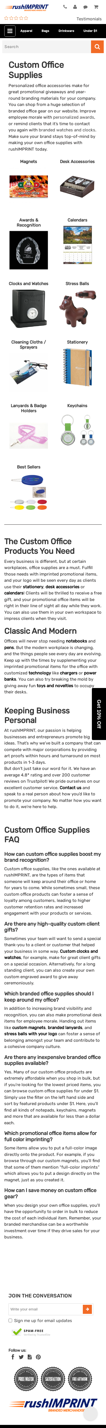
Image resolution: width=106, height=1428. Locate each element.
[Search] (46, 46)
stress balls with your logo (30, 1033)
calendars (13, 593)
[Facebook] (13, 1357)
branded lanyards (65, 1027)
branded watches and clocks (67, 130)
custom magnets (29, 1027)
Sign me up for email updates (43, 1320)
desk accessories (62, 586)
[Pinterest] (38, 1357)
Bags (45, 31)
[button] (99, 714)
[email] (46, 1309)
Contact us (70, 787)
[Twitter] (21, 1357)
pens (9, 647)
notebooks (76, 641)
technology (40, 673)
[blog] (30, 1357)
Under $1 (90, 31)
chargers (68, 673)
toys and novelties (55, 685)
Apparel (26, 31)
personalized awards (73, 117)
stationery (33, 586)
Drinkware (66, 31)
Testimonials (89, 18)
